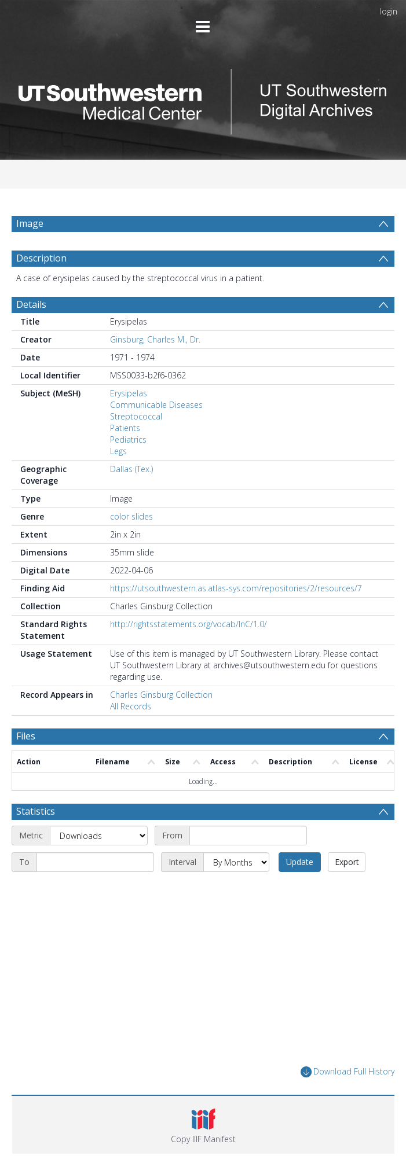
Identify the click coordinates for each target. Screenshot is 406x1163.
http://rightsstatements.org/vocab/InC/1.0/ (188, 624)
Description (41, 258)
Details (31, 304)
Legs (118, 451)
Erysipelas (128, 393)
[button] (203, 1125)
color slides (131, 516)
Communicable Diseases (156, 404)
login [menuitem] (388, 11)
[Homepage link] (203, 98)
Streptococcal (136, 416)
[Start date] (248, 835)
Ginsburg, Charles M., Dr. (155, 339)
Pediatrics (128, 439)
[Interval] (236, 862)
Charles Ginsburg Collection (161, 694)
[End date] (95, 862)
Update (299, 861)
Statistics (35, 811)
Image (29, 223)
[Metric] (99, 835)
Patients (125, 427)
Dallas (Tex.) (131, 468)
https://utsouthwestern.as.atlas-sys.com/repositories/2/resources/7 (236, 588)
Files (25, 736)
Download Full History (347, 1072)
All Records (130, 706)
